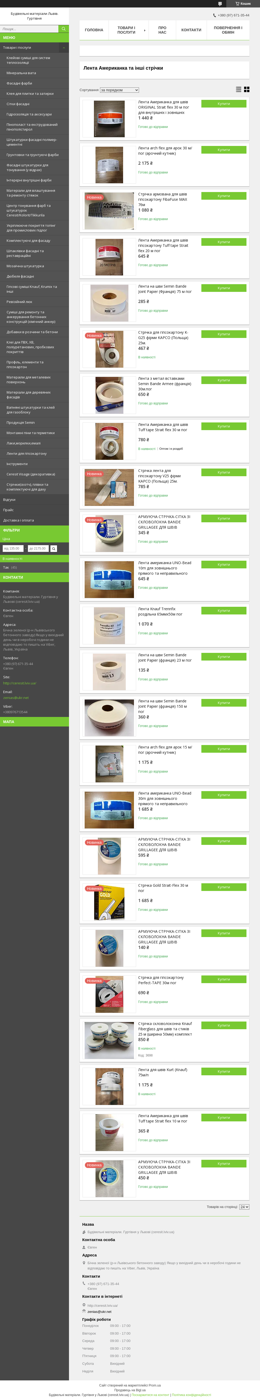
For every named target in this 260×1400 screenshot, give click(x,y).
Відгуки (9, 499)
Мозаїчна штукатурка (25, 266)
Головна (94, 30)
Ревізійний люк (19, 301)
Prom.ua (155, 1385)
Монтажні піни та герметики (31, 432)
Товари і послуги (17, 47)
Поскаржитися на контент (150, 1395)
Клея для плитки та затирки (30, 93)
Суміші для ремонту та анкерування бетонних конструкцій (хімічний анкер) (31, 317)
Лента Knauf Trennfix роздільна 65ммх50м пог (160, 611)
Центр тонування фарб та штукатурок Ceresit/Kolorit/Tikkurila (29, 210)
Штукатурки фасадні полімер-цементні (32, 142)
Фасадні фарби (19, 83)
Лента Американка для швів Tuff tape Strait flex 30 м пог (163, 427)
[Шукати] (63, 29)
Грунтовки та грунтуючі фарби (33, 154)
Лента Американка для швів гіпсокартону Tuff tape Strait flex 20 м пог (163, 245)
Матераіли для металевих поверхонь (29, 379)
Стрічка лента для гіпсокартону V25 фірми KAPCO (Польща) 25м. (159, 476)
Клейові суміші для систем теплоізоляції (28, 60)
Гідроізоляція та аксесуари (29, 114)
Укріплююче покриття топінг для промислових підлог (31, 228)
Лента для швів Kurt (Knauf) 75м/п (162, 1072)
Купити (224, 103)
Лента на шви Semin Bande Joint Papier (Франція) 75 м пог (165, 289)
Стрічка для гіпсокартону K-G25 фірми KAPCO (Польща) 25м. (163, 337)
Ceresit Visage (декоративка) (31, 474)
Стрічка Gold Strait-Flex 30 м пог (163, 888)
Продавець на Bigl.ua (130, 1390)
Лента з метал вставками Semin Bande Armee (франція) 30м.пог (164, 383)
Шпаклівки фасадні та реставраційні (25, 253)
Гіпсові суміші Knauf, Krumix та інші (32, 289)
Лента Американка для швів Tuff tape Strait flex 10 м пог (163, 1118)
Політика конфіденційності (191, 1395)
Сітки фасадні (18, 103)
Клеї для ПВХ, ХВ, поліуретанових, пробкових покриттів (30, 347)
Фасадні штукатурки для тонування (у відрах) (27, 167)
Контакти (191, 30)
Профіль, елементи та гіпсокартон (25, 364)
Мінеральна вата (21, 72)
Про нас (162, 30)
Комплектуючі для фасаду (28, 240)
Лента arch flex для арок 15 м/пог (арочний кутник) (165, 749)
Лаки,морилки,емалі (24, 443)
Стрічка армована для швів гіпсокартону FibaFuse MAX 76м (162, 199)
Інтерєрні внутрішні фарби (29, 180)
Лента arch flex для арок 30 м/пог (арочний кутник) (165, 150)
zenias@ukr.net (16, 697)
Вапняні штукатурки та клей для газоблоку (31, 409)
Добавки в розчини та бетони (32, 331)
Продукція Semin (21, 422)
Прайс (8, 509)
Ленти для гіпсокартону (27, 453)
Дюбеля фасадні (20, 276)
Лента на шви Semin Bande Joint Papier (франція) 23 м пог (165, 657)
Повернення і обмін (228, 30)
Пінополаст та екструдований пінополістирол (32, 127)
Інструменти (17, 463)
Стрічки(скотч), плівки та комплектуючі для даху (27, 487)
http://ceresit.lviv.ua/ (19, 683)
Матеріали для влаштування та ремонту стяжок (31, 193)
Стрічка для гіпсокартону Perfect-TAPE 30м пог (161, 980)
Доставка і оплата (18, 520)
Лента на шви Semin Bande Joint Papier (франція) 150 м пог (162, 706)
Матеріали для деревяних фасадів (29, 394)
